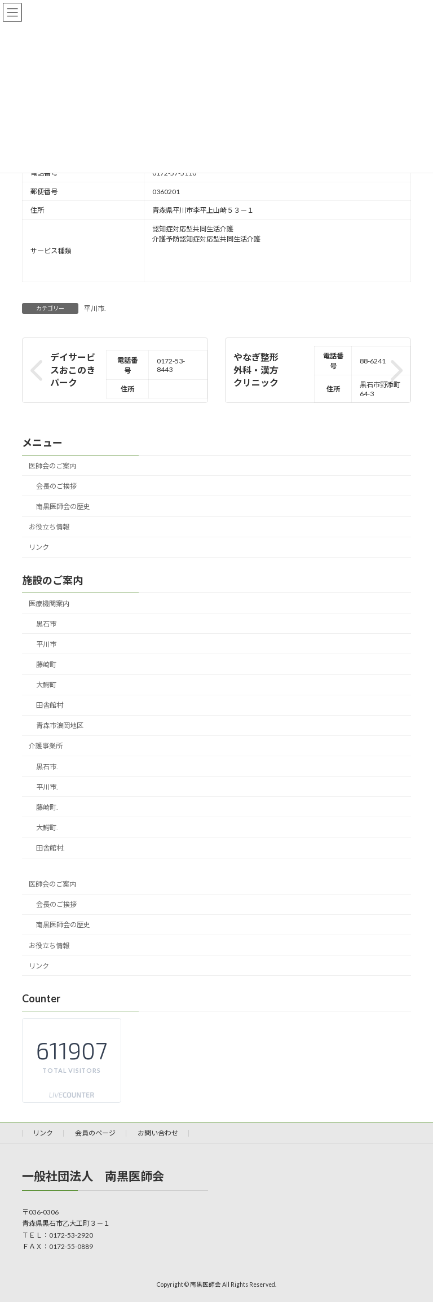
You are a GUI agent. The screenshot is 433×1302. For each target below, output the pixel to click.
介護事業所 (46, 746)
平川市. (95, 308)
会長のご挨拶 (56, 486)
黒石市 (46, 624)
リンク (39, 547)
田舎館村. (50, 848)
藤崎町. (47, 807)
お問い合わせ (158, 1133)
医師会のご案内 (52, 466)
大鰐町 (46, 685)
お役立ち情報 (49, 527)
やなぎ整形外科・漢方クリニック (256, 370)
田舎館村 (49, 706)
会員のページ (95, 1133)
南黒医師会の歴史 (63, 506)
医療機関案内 (49, 603)
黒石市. (47, 766)
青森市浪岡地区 (59, 726)
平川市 (46, 644)
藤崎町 (46, 664)
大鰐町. (47, 827)
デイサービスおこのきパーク (72, 370)
